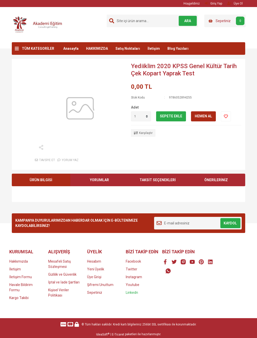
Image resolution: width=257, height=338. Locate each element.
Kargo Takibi (19, 298)
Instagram (134, 277)
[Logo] (39, 24)
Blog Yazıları (177, 48)
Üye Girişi (94, 277)
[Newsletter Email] (198, 223)
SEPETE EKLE (171, 116)
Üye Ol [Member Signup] (235, 3)
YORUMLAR (99, 180)
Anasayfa (71, 48)
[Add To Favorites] (226, 116)
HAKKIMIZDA (97, 48)
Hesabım (94, 261)
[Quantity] (141, 116)
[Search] (152, 21)
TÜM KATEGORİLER (38, 48)
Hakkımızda (18, 261)
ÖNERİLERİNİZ (216, 180)
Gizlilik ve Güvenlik (62, 274)
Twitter (131, 269)
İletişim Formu (20, 277)
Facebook (133, 261)
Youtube (132, 285)
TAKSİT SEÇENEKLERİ (158, 180)
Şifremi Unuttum (100, 285)
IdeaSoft (102, 334)
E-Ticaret (118, 334)
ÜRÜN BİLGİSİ (41, 180)
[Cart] (225, 21)
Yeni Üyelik (95, 269)
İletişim (154, 48)
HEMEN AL (203, 116)
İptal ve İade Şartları (64, 282)
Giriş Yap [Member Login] (213, 3)
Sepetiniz (94, 293)
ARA (186, 21)
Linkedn (132, 293)
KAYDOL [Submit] (230, 223)
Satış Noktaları (127, 48)
